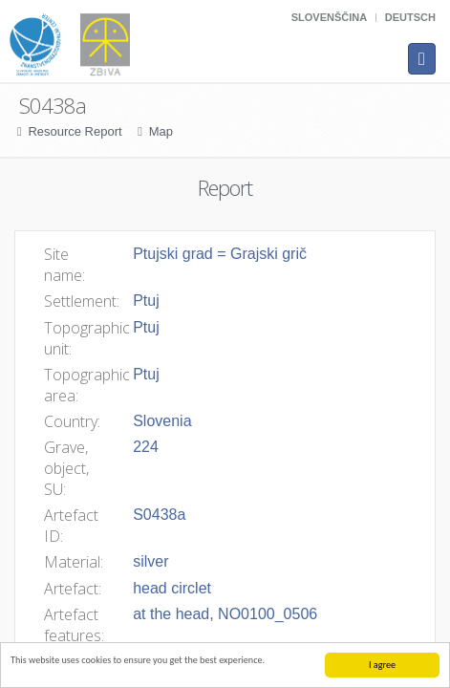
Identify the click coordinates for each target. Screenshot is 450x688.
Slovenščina (329, 17)
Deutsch (410, 17)
